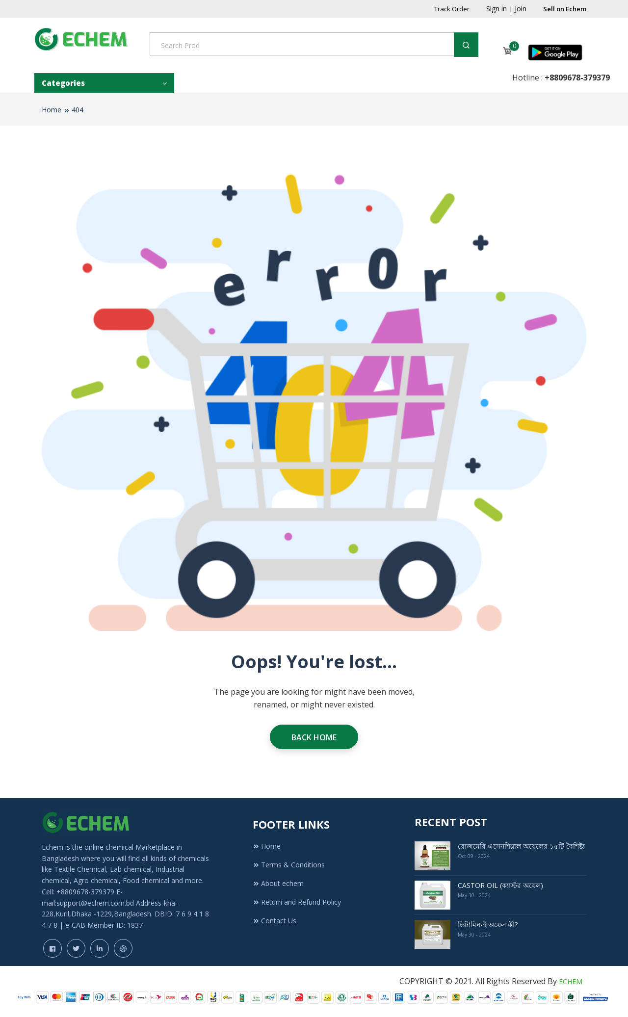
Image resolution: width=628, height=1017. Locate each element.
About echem (278, 883)
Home (51, 109)
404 (77, 109)
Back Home (314, 737)
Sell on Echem (564, 8)
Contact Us (274, 920)
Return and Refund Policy (297, 902)
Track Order (452, 8)
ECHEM (570, 981)
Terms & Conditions (289, 864)
